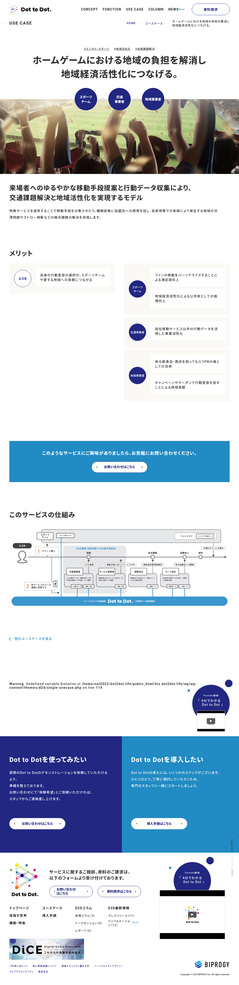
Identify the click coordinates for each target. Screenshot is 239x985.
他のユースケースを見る (33, 639)
